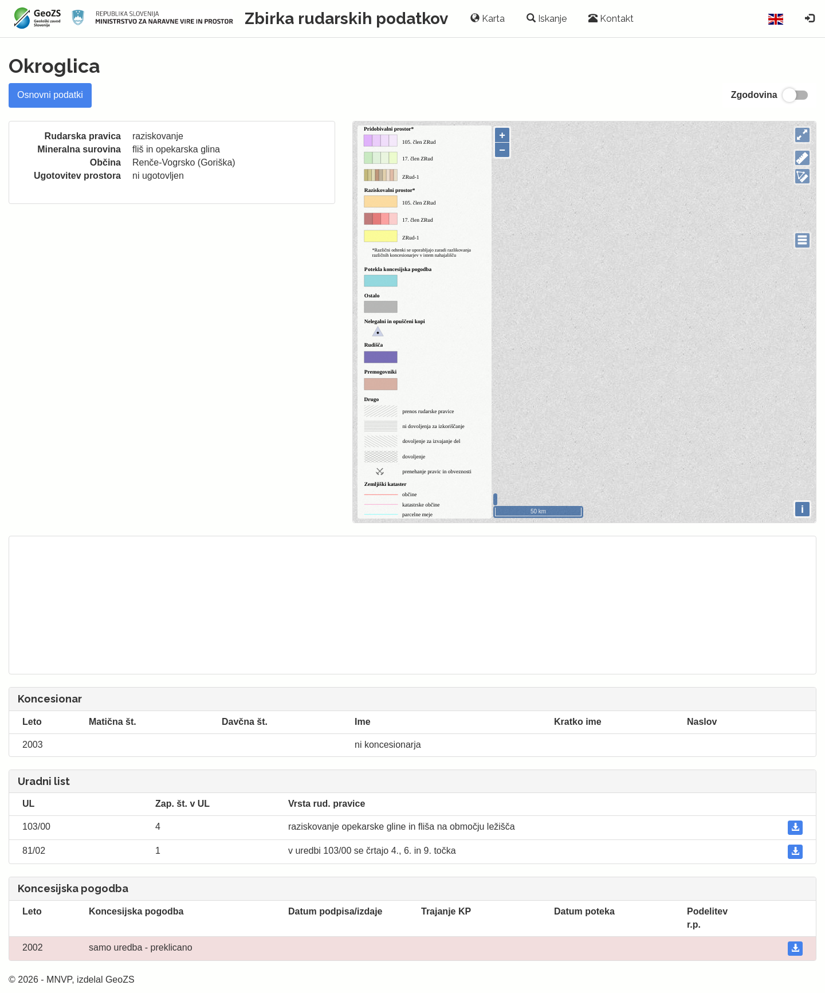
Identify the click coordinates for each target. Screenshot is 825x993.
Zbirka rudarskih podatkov (346, 18)
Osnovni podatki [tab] (50, 95)
